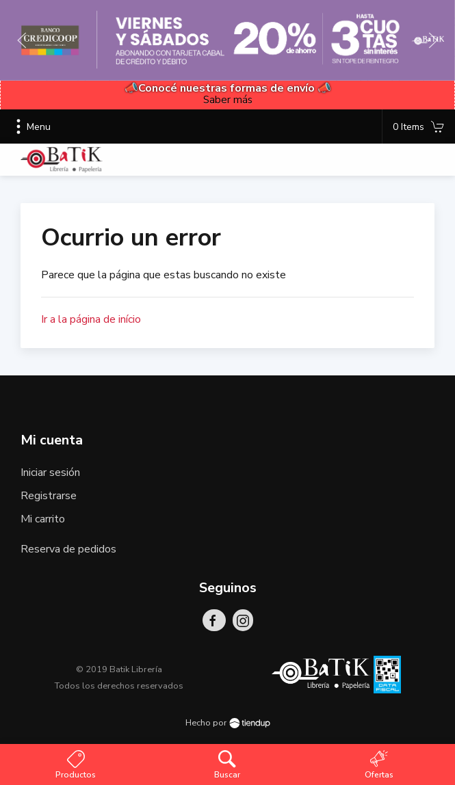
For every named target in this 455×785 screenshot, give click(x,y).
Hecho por (227, 723)
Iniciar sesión (50, 472)
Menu (30, 126)
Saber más (227, 100)
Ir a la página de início (91, 319)
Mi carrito (43, 519)
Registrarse (49, 495)
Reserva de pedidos (68, 549)
